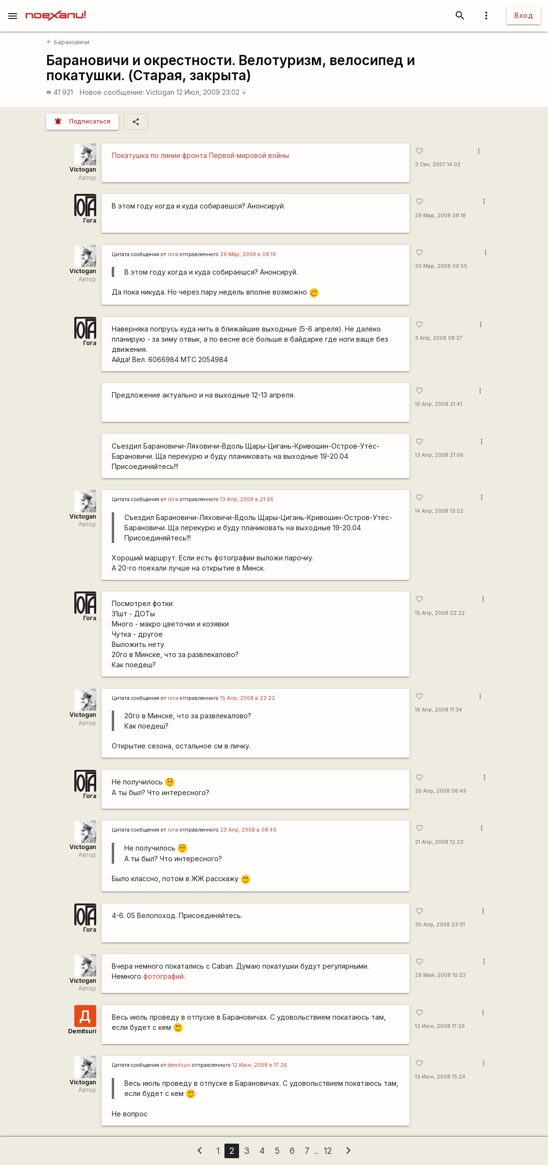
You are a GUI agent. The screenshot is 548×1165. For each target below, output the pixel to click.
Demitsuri (82, 1031)
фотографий (163, 976)
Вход (523, 15)
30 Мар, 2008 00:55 (441, 266)
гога (173, 254)
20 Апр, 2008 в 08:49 (248, 830)
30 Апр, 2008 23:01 (440, 925)
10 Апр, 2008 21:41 (438, 404)
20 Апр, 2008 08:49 (440, 791)
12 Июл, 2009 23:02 (211, 92)
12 (328, 1151)
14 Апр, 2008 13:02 (439, 511)
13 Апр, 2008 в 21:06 (247, 499)
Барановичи (67, 42)
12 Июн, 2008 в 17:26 (259, 1065)
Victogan (160, 92)
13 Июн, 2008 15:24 (440, 1077)
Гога (89, 220)
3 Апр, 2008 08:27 (438, 338)
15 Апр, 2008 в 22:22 (247, 698)
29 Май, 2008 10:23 (440, 975)
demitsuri (179, 1065)
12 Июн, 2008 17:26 (440, 1026)
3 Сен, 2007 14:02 (438, 164)
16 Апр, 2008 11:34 (438, 710)
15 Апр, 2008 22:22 (440, 613)
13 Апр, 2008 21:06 (439, 455)
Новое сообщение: (112, 92)
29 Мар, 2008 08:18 (440, 215)
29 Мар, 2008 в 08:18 (248, 254)
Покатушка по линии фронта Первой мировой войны (200, 155)
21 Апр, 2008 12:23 (439, 842)
